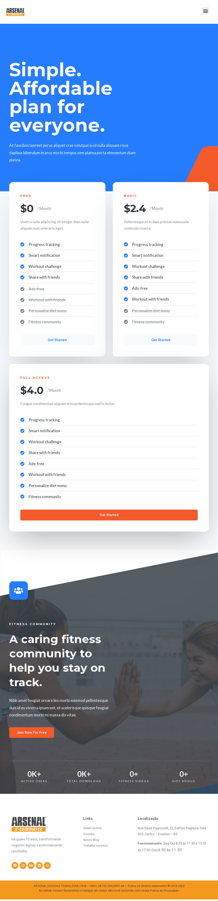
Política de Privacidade (164, 892)
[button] (205, 11)
